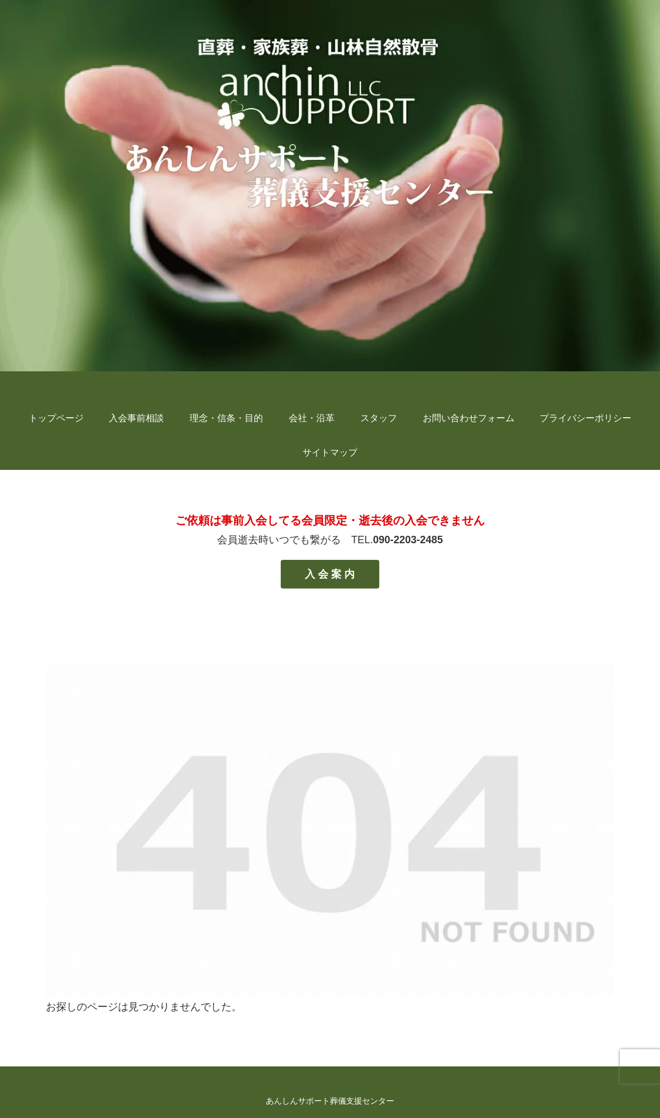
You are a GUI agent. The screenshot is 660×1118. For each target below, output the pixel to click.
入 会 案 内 (330, 574)
